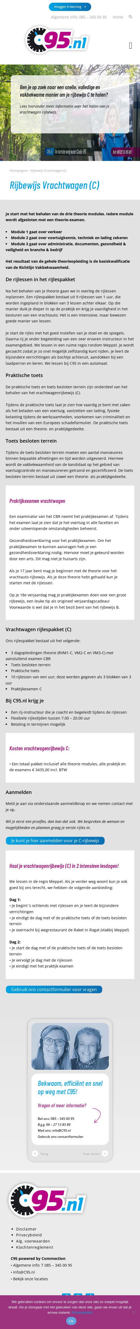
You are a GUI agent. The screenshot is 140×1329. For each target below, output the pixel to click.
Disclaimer (26, 1229)
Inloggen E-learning (70, 7)
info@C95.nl (61, 1130)
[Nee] (133, 1312)
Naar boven (95, 1154)
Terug (40, 1154)
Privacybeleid (29, 1234)
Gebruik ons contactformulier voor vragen (54, 989)
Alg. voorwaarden (33, 1241)
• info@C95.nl (23, 1272)
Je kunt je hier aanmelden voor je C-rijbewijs (55, 840)
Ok (71, 1321)
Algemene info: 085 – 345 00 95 (79, 17)
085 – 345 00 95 (62, 1118)
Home (118, 17)
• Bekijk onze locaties (29, 1278)
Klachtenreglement (34, 1247)
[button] (131, 46)
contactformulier (70, 1136)
